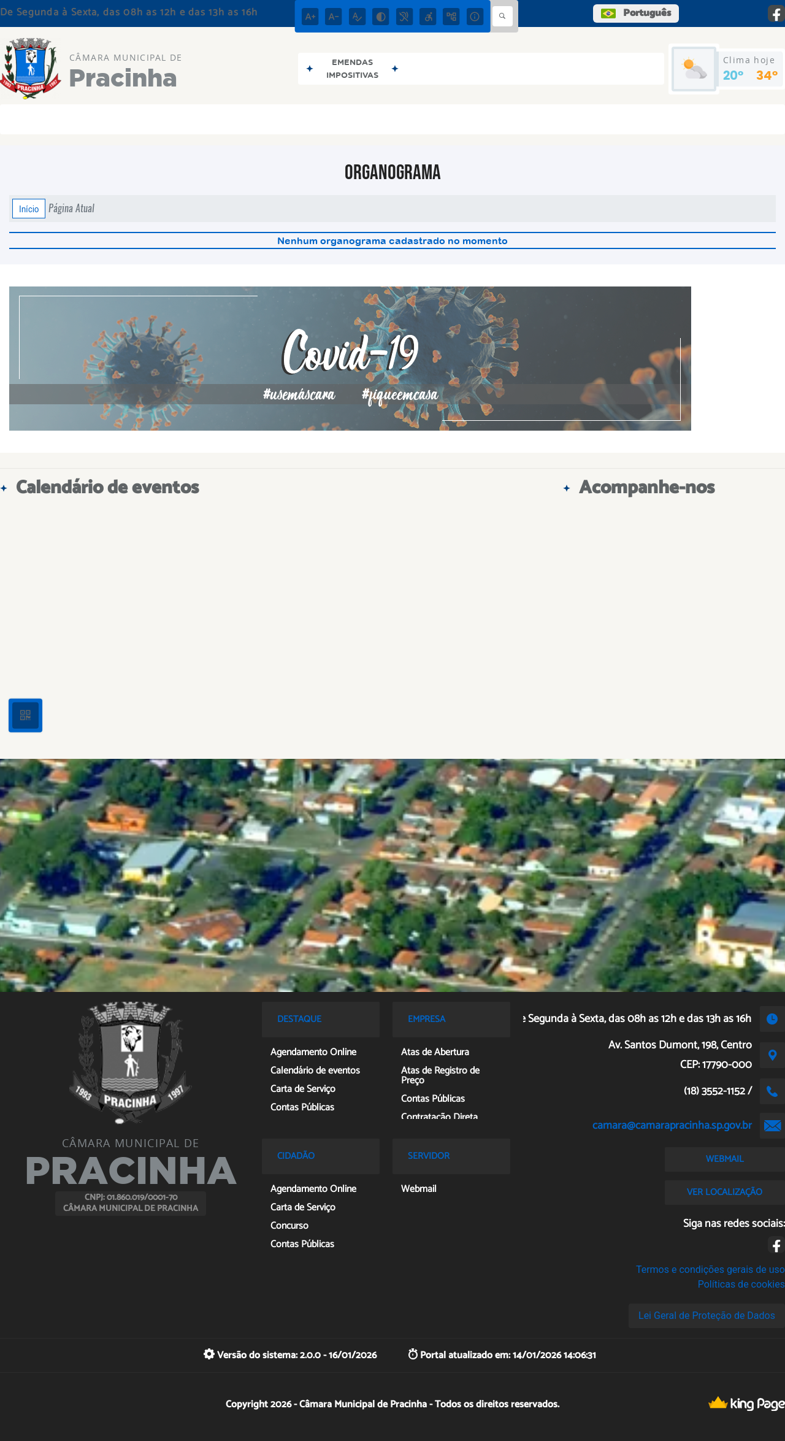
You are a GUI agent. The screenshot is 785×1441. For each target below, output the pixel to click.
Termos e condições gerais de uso (710, 1269)
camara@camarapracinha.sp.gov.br (672, 1125)
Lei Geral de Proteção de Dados (706, 1315)
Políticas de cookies (741, 1284)
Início (29, 208)
